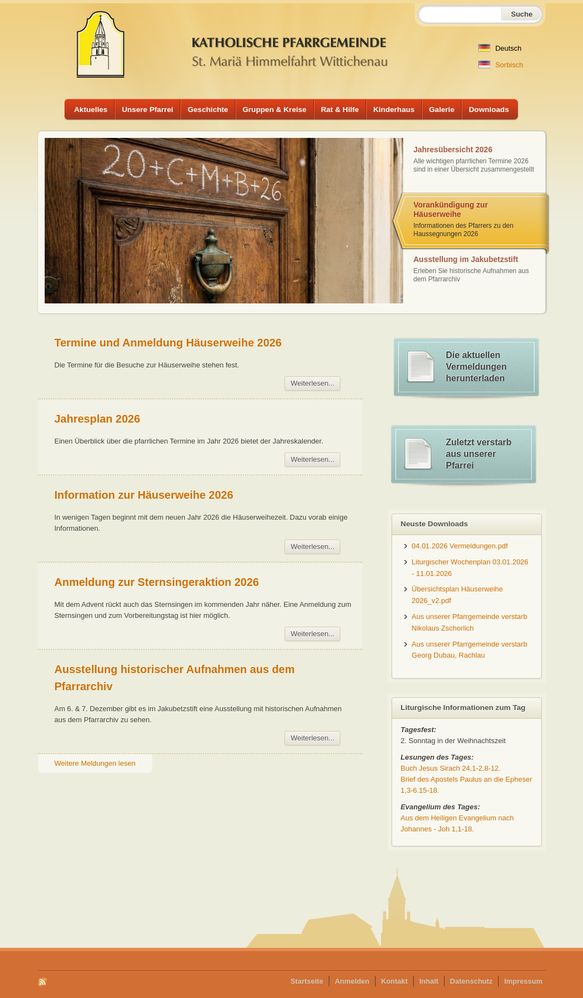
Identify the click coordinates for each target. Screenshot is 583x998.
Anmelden (352, 981)
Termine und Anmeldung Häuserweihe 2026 (168, 343)
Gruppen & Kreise (275, 109)
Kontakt (394, 981)
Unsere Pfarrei (147, 109)
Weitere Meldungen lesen (95, 763)
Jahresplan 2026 (98, 419)
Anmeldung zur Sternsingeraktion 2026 (157, 582)
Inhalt (428, 981)
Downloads (489, 109)
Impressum (523, 981)
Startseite (307, 981)
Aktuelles (91, 109)
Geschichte (208, 109)
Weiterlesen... (312, 383)
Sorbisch (500, 65)
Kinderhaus (394, 109)
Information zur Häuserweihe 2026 (144, 495)
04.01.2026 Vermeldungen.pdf (459, 546)
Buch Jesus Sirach (450, 768)
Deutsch (499, 48)
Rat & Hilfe (340, 109)
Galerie (441, 109)
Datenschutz (471, 981)
